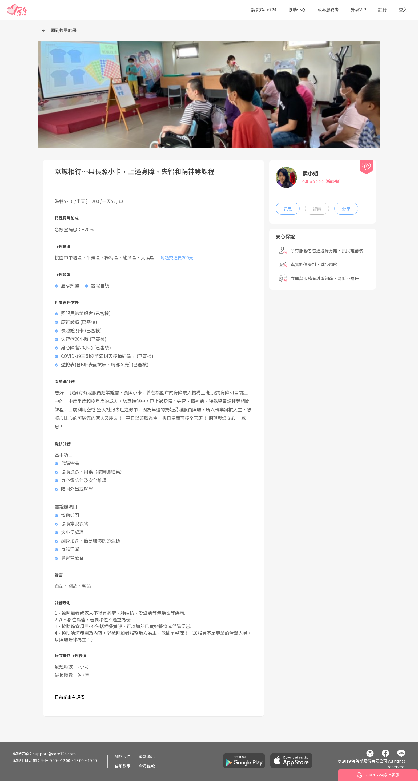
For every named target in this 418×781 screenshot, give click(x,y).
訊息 (287, 208)
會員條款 (147, 766)
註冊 (382, 9)
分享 (346, 208)
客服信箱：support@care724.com (44, 753)
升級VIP (358, 9)
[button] (17, 10)
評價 (317, 208)
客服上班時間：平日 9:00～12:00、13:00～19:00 (55, 760)
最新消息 (147, 756)
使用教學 (123, 766)
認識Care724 (263, 9)
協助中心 (297, 9)
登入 (403, 9)
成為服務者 (328, 9)
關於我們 (123, 756)
